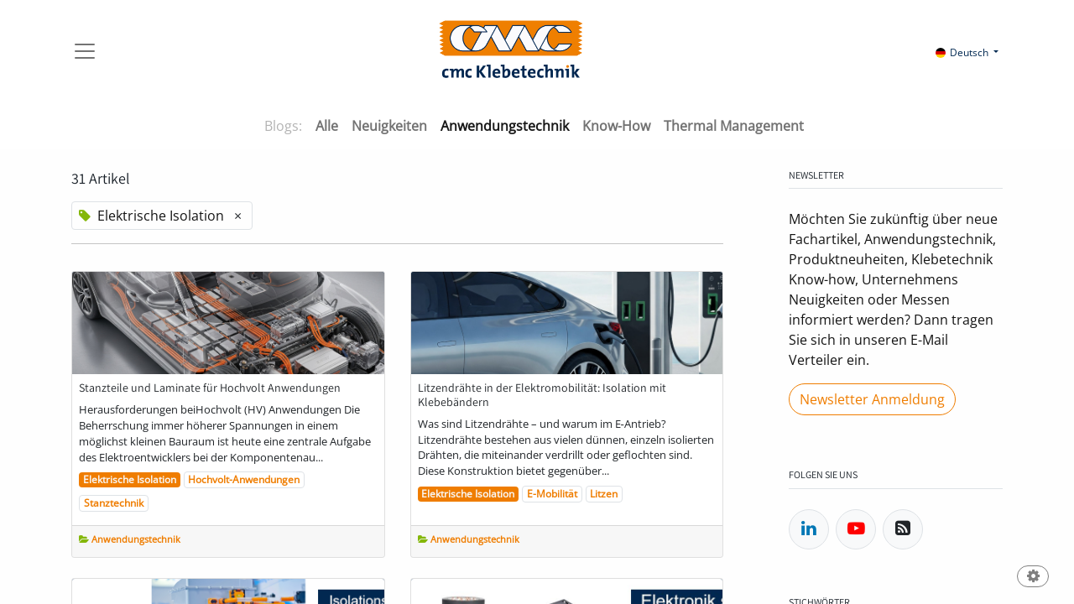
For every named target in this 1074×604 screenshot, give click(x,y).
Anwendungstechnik (135, 539)
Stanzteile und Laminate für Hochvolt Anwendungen (210, 388)
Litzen (604, 494)
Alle (326, 126)
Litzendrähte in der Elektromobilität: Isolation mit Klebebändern (542, 395)
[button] (1033, 578)
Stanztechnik (113, 503)
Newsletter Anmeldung (872, 399)
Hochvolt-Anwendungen (244, 479)
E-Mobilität (552, 494)
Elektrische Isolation (129, 479)
